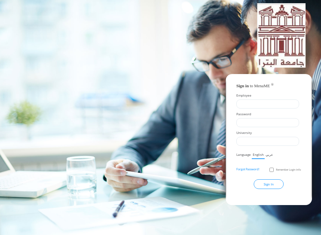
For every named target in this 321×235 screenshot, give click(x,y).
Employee (243, 95)
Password (243, 114)
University (244, 132)
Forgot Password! (247, 169)
